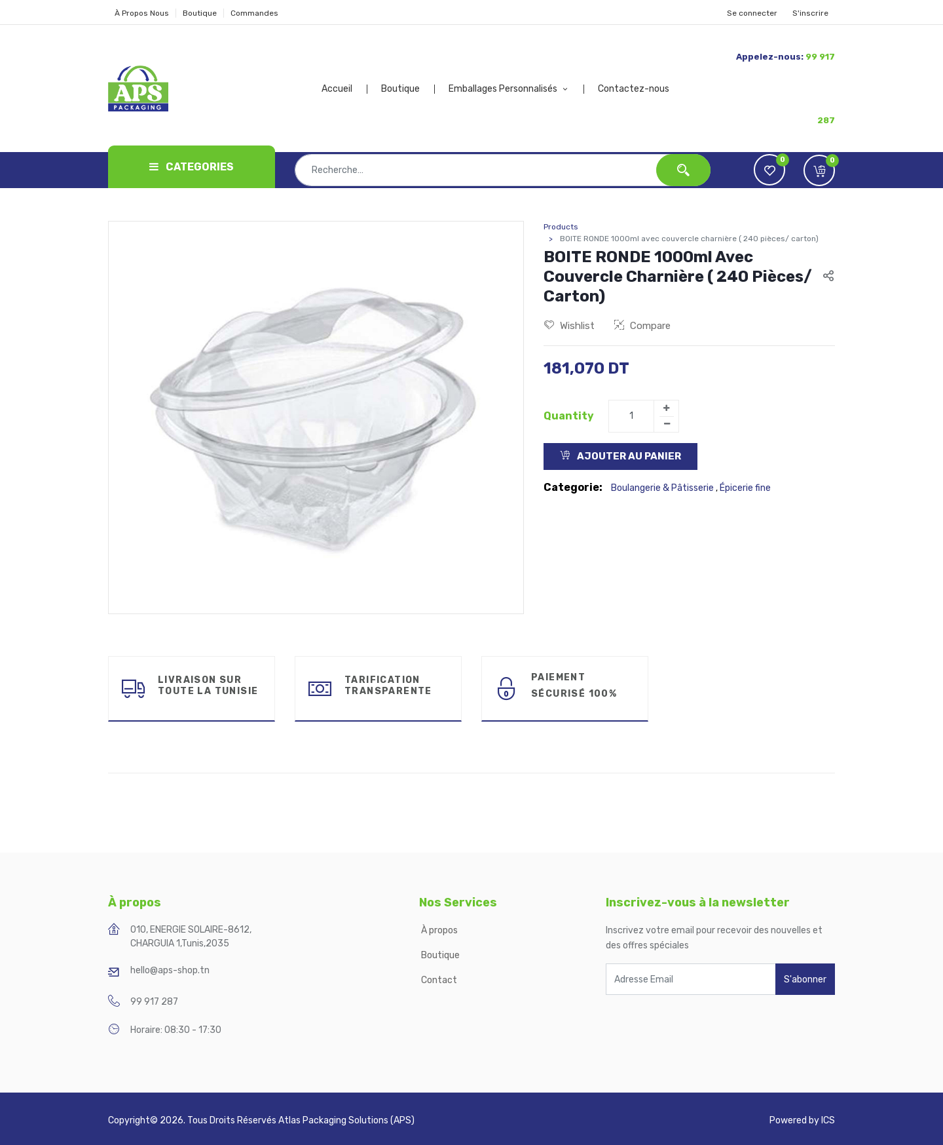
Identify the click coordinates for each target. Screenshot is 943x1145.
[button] (819, 170)
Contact (439, 980)
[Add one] (666, 408)
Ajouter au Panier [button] (620, 456)
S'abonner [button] (805, 979)
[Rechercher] (683, 170)
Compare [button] (642, 326)
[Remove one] (666, 424)
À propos (440, 930)
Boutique (200, 13)
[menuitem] (344, 89)
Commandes (254, 13)
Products (561, 226)
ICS (828, 1120)
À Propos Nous (142, 13)
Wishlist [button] (569, 326)
